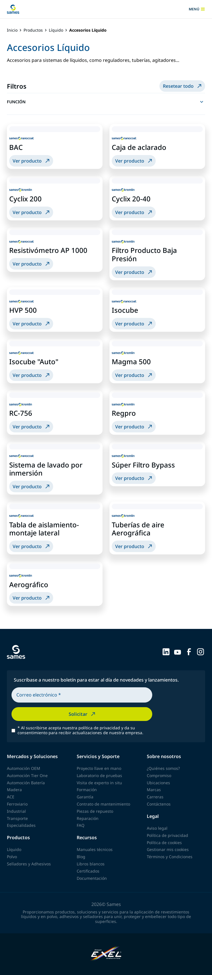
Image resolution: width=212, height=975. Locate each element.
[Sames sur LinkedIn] (166, 651)
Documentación (92, 878)
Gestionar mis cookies (168, 849)
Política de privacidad (167, 835)
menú (197, 9)
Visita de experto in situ (99, 782)
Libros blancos (91, 864)
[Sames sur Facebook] (189, 651)
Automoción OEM (23, 768)
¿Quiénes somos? (163, 768)
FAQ (80, 825)
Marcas (154, 789)
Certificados (88, 871)
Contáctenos (159, 804)
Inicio (12, 30)
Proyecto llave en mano (99, 768)
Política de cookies (164, 842)
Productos (33, 30)
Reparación (88, 818)
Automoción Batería (26, 782)
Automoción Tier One (27, 775)
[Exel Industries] (106, 954)
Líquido (56, 30)
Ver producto (32, 160)
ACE (10, 797)
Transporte (17, 818)
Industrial (16, 811)
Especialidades (21, 825)
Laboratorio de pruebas (99, 775)
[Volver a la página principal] (13, 9)
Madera (14, 789)
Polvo (12, 856)
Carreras (155, 797)
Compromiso (159, 775)
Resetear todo (183, 86)
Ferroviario (17, 804)
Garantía (85, 797)
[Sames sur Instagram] (200, 651)
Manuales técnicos (95, 849)
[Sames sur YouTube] (177, 651)
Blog (81, 856)
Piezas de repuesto (95, 811)
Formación (87, 789)
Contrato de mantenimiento (103, 804)
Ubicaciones (158, 782)
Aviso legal (157, 828)
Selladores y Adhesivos (29, 864)
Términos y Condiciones (169, 856)
